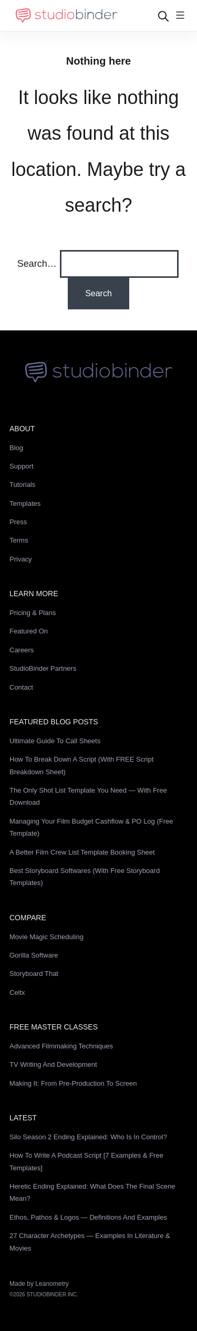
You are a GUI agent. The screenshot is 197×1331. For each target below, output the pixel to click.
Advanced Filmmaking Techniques (61, 1046)
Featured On (28, 631)
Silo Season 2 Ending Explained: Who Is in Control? (88, 1137)
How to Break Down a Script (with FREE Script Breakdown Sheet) (81, 765)
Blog (16, 448)
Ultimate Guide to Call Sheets (54, 741)
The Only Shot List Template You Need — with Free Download (88, 796)
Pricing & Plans (32, 613)
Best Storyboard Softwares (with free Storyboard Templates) (84, 877)
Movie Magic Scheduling (46, 937)
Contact (21, 687)
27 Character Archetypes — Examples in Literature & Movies (89, 1242)
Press (18, 522)
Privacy (20, 559)
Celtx (17, 992)
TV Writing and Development (53, 1064)
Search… (37, 263)
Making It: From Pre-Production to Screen (73, 1083)
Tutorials (22, 484)
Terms (18, 540)
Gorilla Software (33, 955)
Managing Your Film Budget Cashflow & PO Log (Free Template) (91, 827)
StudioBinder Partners (42, 668)
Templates (24, 503)
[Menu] (180, 16)
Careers (21, 650)
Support (21, 466)
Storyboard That (33, 974)
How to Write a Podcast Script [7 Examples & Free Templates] (86, 1161)
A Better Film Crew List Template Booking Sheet (82, 852)
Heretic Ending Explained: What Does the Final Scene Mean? (92, 1192)
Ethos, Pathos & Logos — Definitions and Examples (88, 1217)
